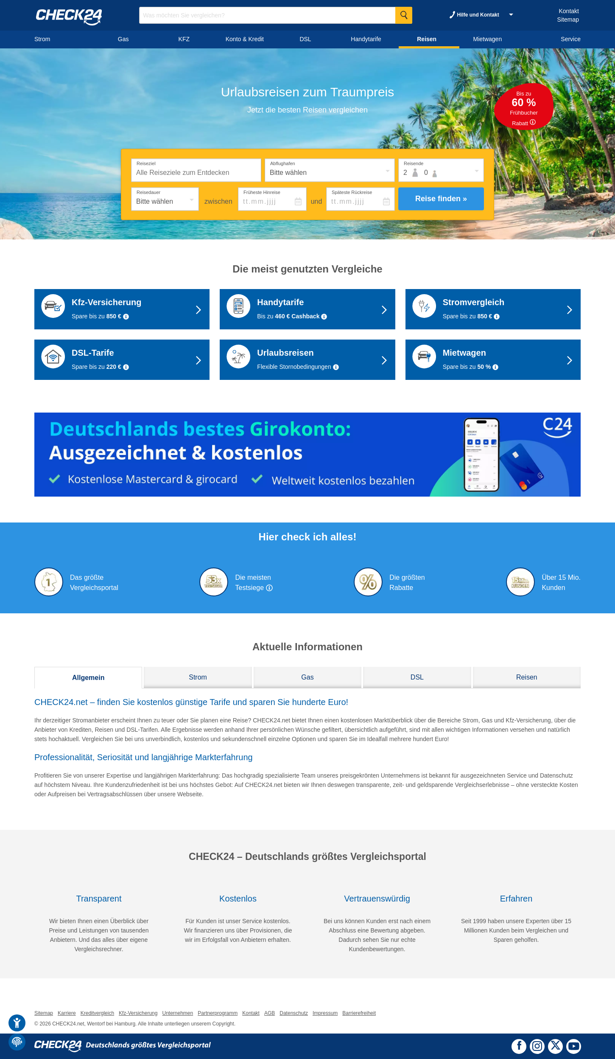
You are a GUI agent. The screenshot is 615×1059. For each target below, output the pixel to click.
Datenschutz (294, 1013)
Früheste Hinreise (261, 191)
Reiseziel (146, 163)
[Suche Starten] (403, 15)
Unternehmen (177, 1013)
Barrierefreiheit (359, 1013)
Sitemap (568, 19)
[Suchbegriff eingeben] (275, 15)
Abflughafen (282, 163)
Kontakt (569, 11)
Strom (198, 677)
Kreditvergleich (97, 1013)
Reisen (526, 677)
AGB (269, 1013)
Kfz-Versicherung (138, 1013)
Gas (307, 677)
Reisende (413, 163)
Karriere (67, 1013)
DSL (417, 677)
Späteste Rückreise (352, 191)
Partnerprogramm (218, 1013)
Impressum (325, 1013)
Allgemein (88, 677)
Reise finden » (441, 198)
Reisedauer (148, 191)
